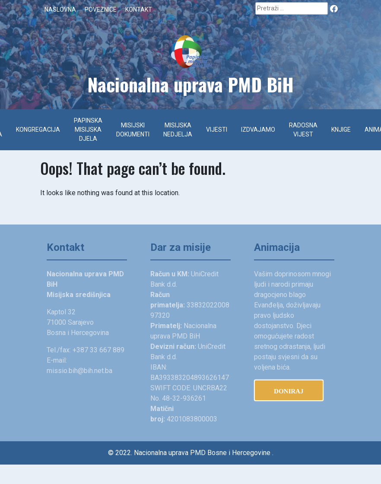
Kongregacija (38, 129)
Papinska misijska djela (88, 129)
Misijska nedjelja (177, 130)
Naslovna (60, 9)
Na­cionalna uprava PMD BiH (190, 84)
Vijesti (216, 129)
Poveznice (101, 9)
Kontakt (138, 9)
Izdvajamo (258, 129)
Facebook (334, 8)
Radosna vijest (303, 130)
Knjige (341, 129)
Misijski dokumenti (132, 130)
